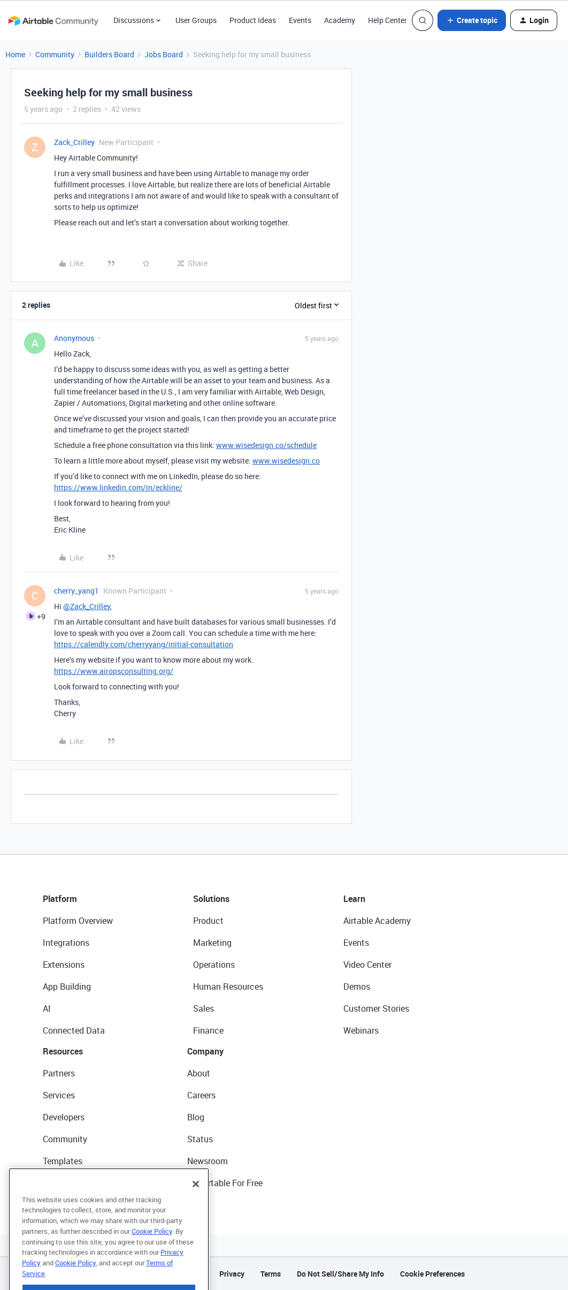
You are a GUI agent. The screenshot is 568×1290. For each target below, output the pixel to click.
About (198, 1073)
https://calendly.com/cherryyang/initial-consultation (143, 644)
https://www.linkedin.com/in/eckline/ (118, 487)
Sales (203, 1008)
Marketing (212, 942)
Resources (63, 1051)
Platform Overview (78, 921)
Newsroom (207, 1161)
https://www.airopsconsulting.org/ (113, 671)
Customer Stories (376, 1008)
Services (59, 1095)
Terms (270, 1274)
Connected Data (74, 1030)
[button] (471, 20)
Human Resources (228, 986)
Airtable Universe (75, 1183)
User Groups (196, 20)
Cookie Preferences (432, 1274)
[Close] (196, 1207)
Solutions (211, 899)
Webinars (361, 1030)
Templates (62, 1161)
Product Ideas (252, 20)
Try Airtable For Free (225, 1183)
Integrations (66, 942)
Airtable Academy (377, 921)
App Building (67, 986)
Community (54, 54)
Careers (201, 1095)
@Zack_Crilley (86, 606)
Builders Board (109, 54)
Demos (356, 986)
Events (300, 20)
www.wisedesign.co (286, 461)
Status (200, 1139)
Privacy (231, 1274)
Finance (208, 1030)
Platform (60, 899)
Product (208, 921)
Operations (214, 964)
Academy (339, 20)
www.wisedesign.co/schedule (266, 445)
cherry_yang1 (76, 591)
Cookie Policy (152, 1254)
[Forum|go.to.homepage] (53, 20)
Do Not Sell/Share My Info (340, 1274)
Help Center (387, 20)
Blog (195, 1117)
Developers (64, 1117)
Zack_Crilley (74, 142)
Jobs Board (163, 54)
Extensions (64, 964)
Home (15, 54)
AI (47, 1008)
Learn (354, 899)
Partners (59, 1073)
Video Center (367, 964)
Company (205, 1051)
